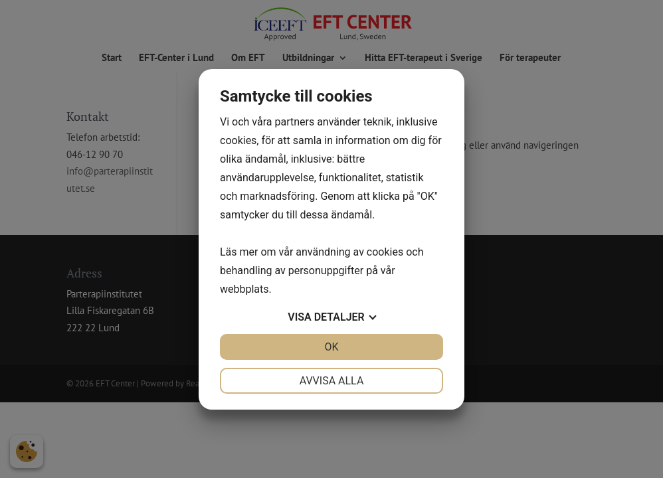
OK (331, 347)
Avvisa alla (332, 380)
